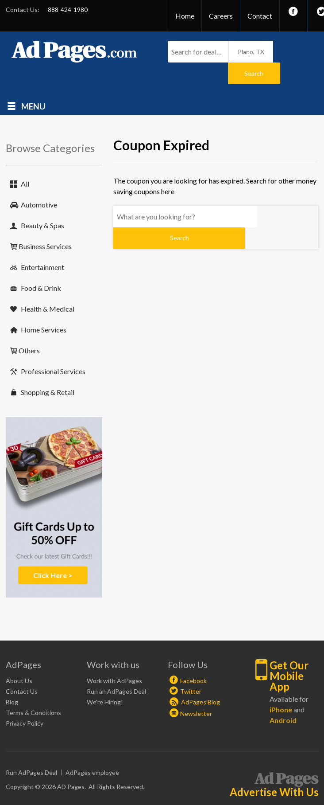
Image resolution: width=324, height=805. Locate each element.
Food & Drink (41, 266)
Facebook (193, 659)
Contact (259, 16)
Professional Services (53, 349)
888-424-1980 (68, 9)
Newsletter (196, 692)
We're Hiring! (105, 680)
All (25, 162)
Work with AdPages (114, 659)
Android (283, 698)
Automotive (39, 183)
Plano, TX (251, 51)
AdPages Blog (195, 680)
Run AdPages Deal (31, 750)
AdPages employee (92, 750)
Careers (221, 16)
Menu (33, 84)
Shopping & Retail (47, 370)
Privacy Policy (24, 701)
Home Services (43, 308)
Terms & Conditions (33, 691)
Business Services (45, 224)
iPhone (281, 688)
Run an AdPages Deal (116, 669)
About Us (19, 659)
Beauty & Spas (42, 203)
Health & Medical (47, 287)
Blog (12, 680)
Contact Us (22, 669)
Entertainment (42, 245)
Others (29, 328)
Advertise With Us (274, 770)
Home (184, 16)
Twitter (190, 669)
